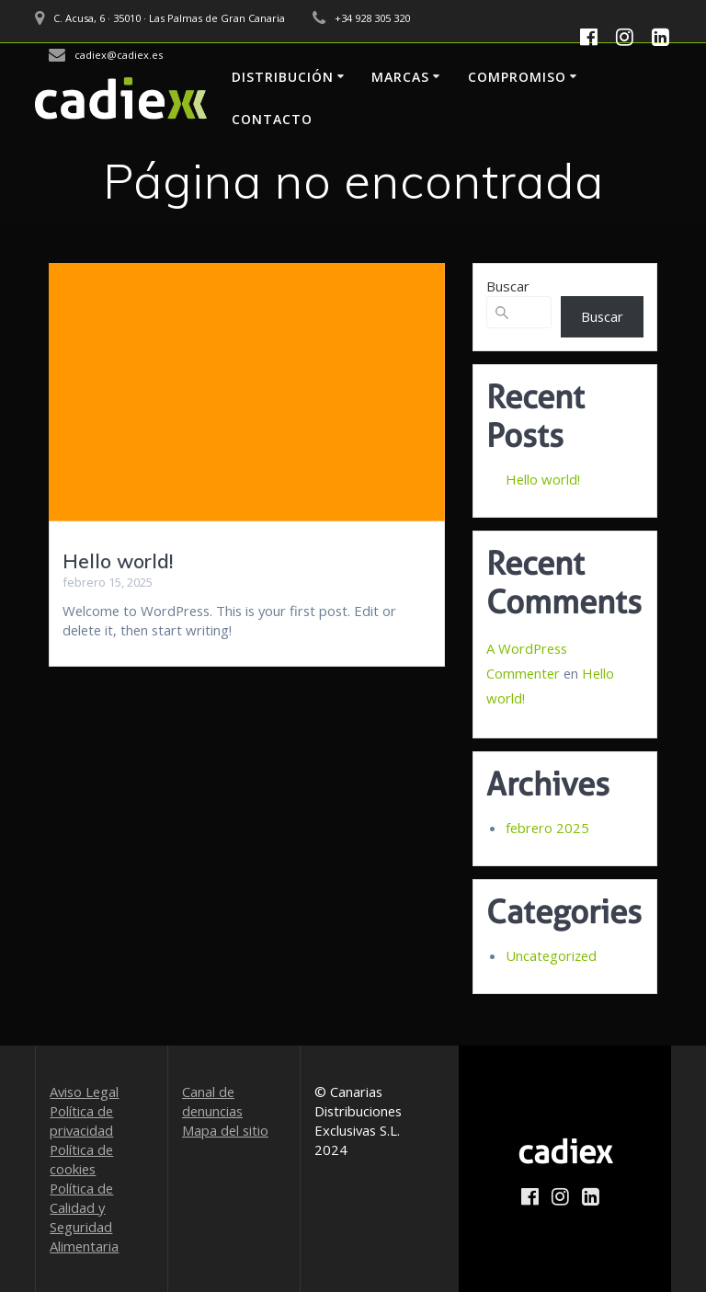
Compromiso (517, 77)
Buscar (508, 286)
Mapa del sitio (225, 1130)
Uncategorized (551, 955)
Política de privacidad (81, 1120)
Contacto (272, 119)
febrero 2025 (547, 827)
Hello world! (118, 561)
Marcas (400, 77)
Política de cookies (81, 1159)
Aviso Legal (84, 1091)
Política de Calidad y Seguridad (81, 1207)
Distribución (283, 77)
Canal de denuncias (212, 1101)
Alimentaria (84, 1246)
